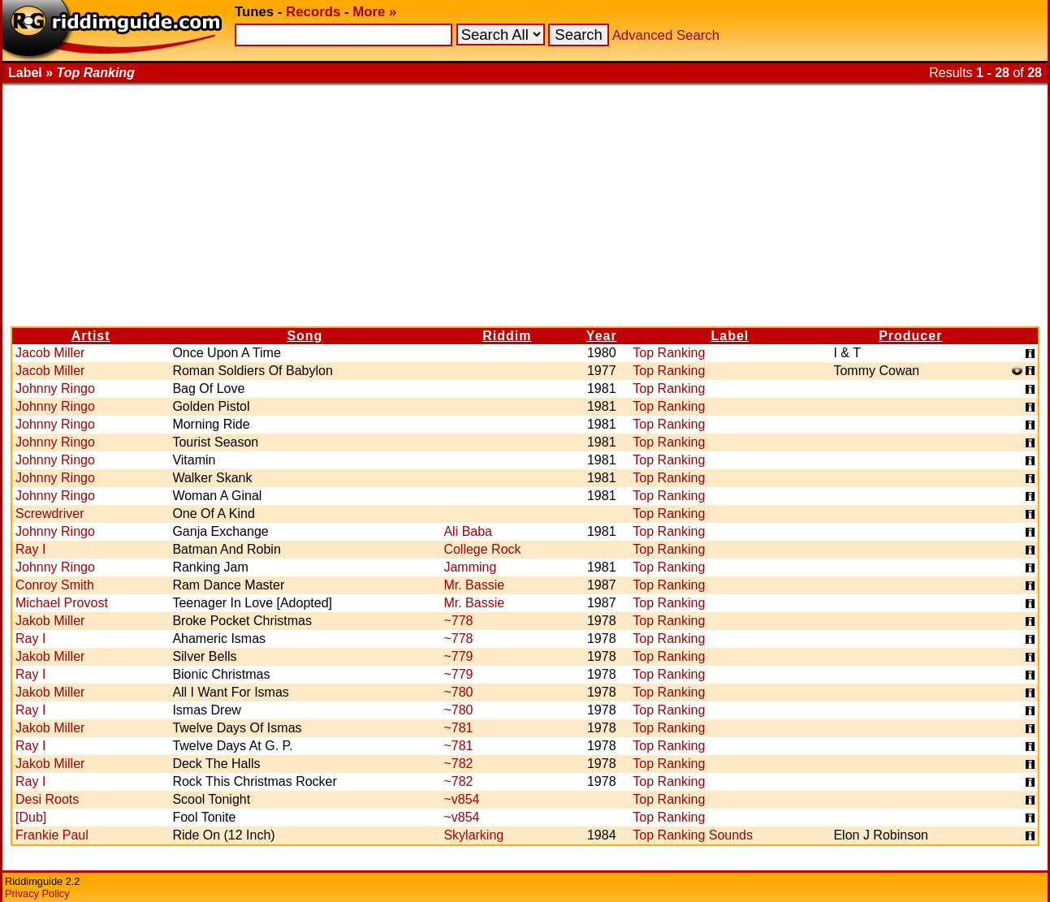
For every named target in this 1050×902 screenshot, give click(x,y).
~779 (458, 656)
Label (730, 336)
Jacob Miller (49, 353)
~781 (458, 728)
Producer (910, 336)
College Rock (482, 549)
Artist (90, 336)
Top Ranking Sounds (693, 835)
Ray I (30, 549)
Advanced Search (665, 35)
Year (601, 336)
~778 (458, 621)
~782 (458, 763)
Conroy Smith (54, 585)
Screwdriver (49, 513)
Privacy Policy (37, 893)
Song (304, 336)
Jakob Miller (49, 621)
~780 (458, 692)
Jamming (469, 567)
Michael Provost (61, 603)
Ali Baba (467, 531)
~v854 (461, 799)
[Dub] (30, 817)
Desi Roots (47, 799)
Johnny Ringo (55, 388)
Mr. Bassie (473, 585)
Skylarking (473, 835)
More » (374, 11)
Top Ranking (669, 353)
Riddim (506, 336)
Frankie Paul (52, 835)
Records (313, 11)
